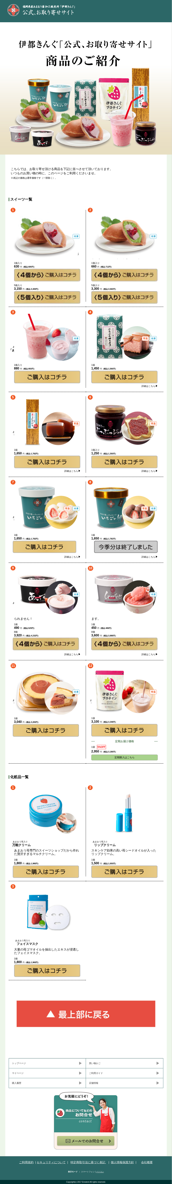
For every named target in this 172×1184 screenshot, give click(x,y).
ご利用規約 (26, 1162)
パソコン (100, 1172)
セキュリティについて (51, 1162)
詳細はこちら (149, 386)
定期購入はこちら (124, 757)
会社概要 (147, 1162)
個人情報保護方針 (122, 1162)
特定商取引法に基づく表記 (88, 1162)
